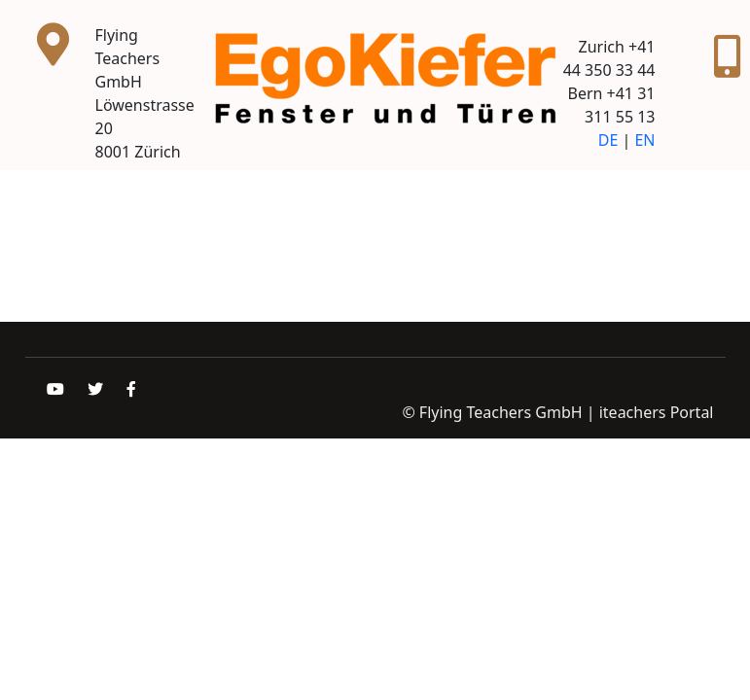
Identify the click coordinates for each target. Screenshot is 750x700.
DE (608, 140)
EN (644, 140)
